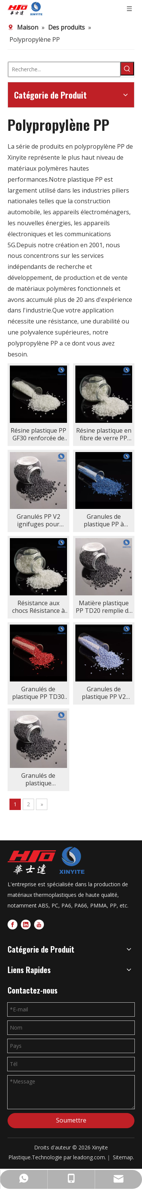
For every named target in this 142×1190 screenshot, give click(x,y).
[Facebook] (12, 923)
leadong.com (89, 1157)
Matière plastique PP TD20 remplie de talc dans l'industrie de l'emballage (104, 606)
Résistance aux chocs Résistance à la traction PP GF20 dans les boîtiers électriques (38, 606)
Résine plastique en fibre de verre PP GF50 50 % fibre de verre (103, 434)
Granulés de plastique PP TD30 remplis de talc (38, 692)
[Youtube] (39, 923)
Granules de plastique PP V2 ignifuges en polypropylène (104, 692)
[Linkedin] (26, 923)
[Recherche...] (64, 69)
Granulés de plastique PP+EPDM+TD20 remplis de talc (38, 779)
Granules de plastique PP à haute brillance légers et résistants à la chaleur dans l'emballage (103, 520)
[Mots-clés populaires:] (127, 68)
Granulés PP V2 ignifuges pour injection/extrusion (38, 520)
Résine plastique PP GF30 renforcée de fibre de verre (38, 434)
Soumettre (71, 1120)
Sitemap (123, 1157)
